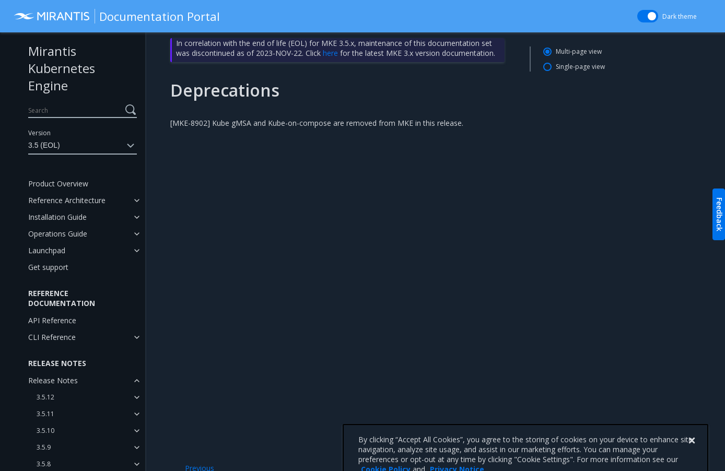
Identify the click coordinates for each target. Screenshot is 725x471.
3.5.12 (45, 397)
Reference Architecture (67, 200)
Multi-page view (579, 51)
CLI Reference (52, 337)
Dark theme (679, 16)
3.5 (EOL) (82, 145)
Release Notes (53, 380)
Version (39, 132)
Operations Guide (57, 234)
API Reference (52, 320)
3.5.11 (45, 413)
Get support (48, 267)
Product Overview (58, 184)
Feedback (719, 214)
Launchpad (46, 250)
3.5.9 (44, 447)
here (330, 53)
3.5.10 (45, 430)
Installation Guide (57, 217)
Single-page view (580, 66)
